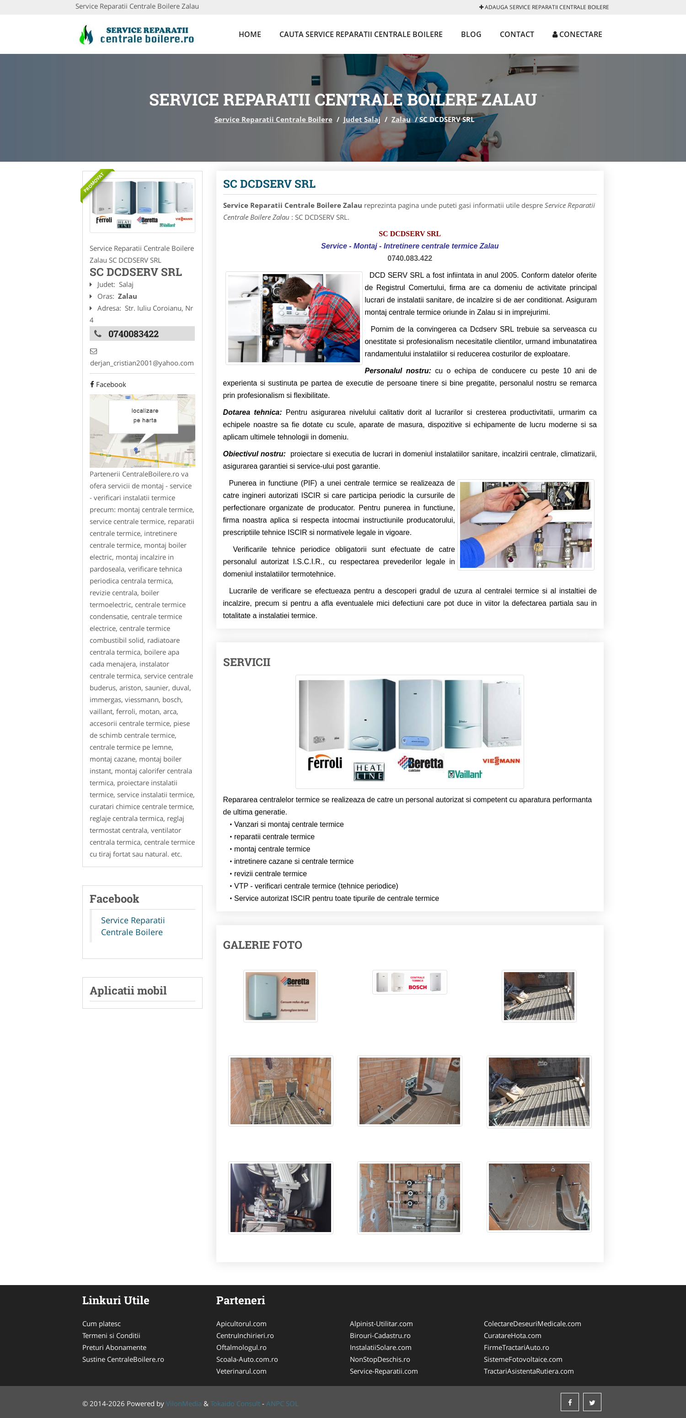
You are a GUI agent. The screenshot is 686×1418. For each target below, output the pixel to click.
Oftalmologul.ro (241, 1347)
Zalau (401, 119)
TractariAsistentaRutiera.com (529, 1371)
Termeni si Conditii (111, 1335)
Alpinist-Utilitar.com (381, 1323)
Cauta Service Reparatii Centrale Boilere (361, 34)
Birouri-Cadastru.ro (380, 1335)
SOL (292, 1403)
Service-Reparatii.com (384, 1371)
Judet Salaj (362, 119)
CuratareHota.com (512, 1335)
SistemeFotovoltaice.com (523, 1359)
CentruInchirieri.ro (245, 1335)
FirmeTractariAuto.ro (516, 1347)
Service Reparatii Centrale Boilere (273, 119)
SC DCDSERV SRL (269, 183)
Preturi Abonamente (114, 1347)
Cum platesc (101, 1323)
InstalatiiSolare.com (381, 1347)
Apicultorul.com (241, 1323)
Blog (471, 34)
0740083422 (133, 333)
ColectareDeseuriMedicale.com (532, 1323)
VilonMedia (184, 1403)
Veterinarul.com (241, 1371)
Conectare (577, 34)
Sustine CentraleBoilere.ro (123, 1359)
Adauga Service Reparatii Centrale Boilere (544, 7)
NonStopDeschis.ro (380, 1359)
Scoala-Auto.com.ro (247, 1359)
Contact (517, 34)
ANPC (275, 1403)
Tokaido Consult (235, 1403)
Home (250, 34)
